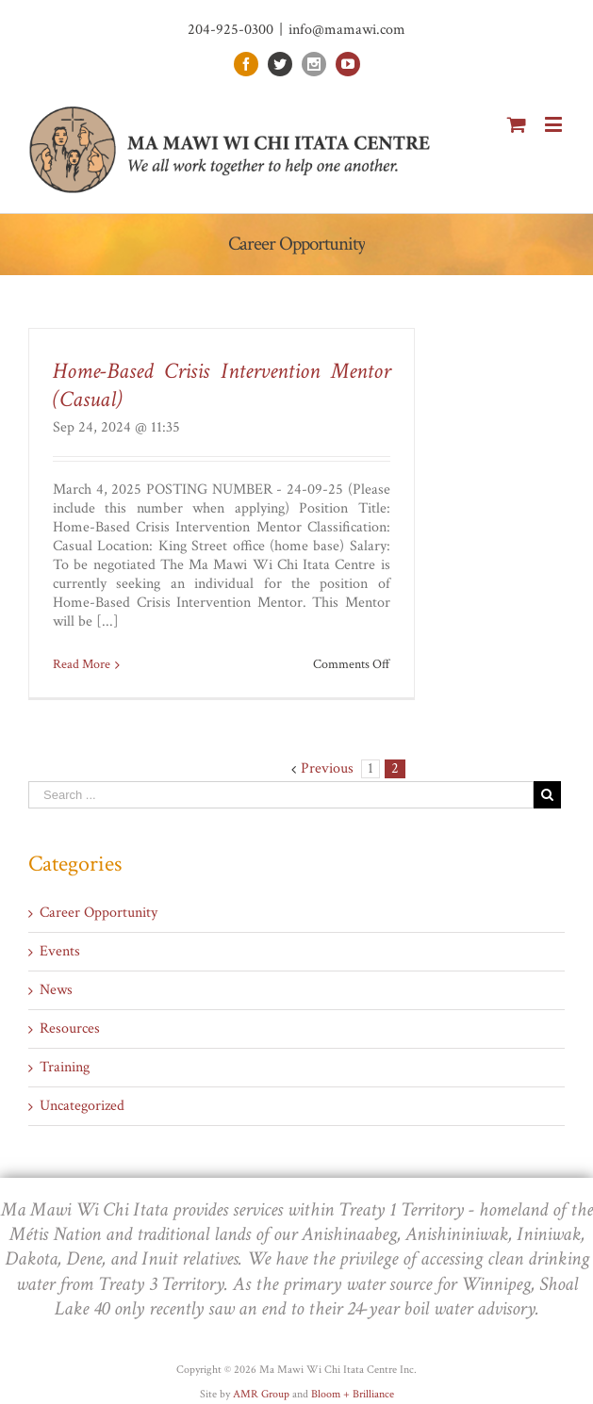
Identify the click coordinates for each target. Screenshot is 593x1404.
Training (65, 1067)
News (56, 990)
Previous (327, 768)
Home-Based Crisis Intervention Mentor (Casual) (221, 385)
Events (60, 951)
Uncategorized (82, 1106)
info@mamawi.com (346, 30)
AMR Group (261, 1394)
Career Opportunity (98, 913)
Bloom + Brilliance (352, 1394)
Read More (81, 664)
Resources (70, 1029)
